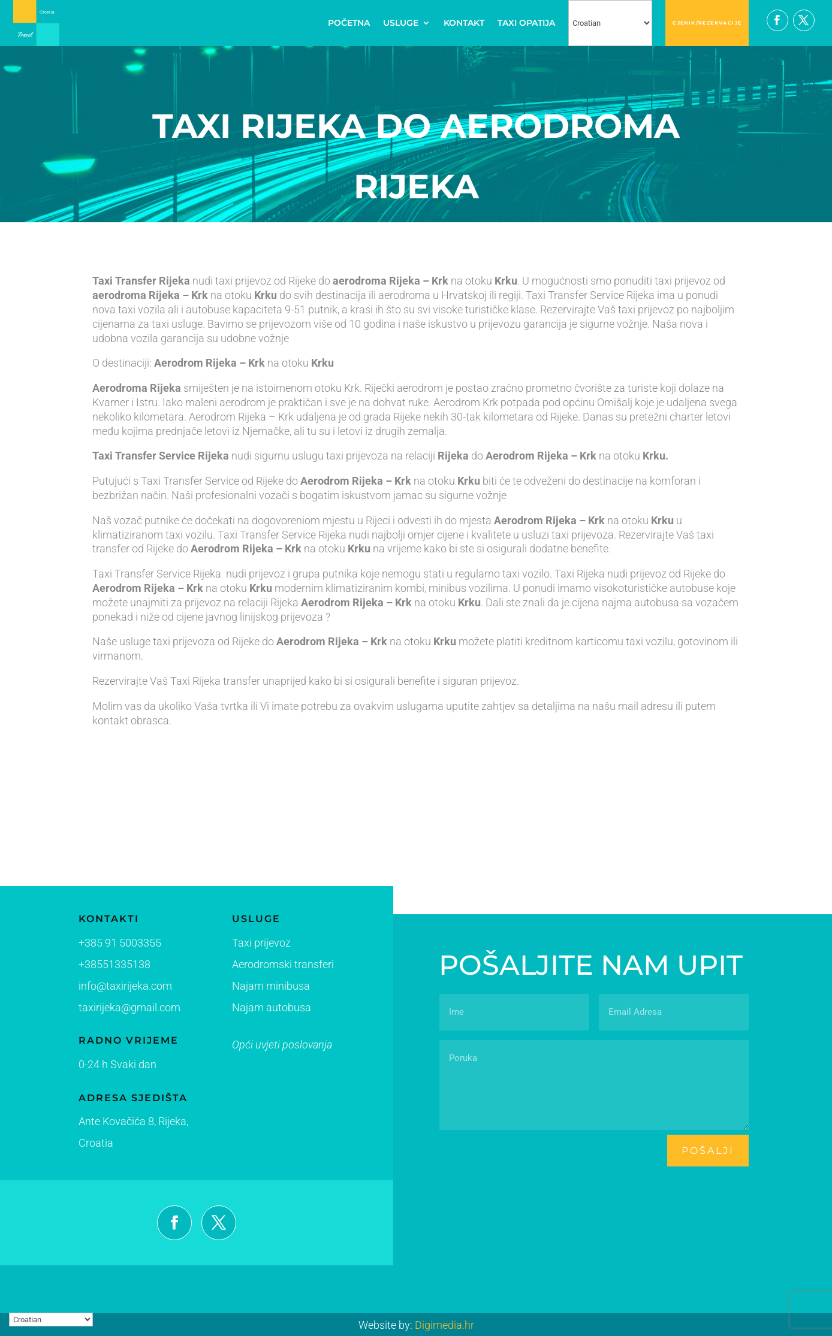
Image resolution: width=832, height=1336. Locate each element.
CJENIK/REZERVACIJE (707, 23)
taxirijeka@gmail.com (121, 1008)
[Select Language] (610, 23)
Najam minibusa (248, 988)
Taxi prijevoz (240, 947)
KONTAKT (464, 22)
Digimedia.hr (444, 1325)
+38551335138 (108, 965)
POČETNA (349, 22)
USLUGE (400, 22)
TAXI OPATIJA (526, 22)
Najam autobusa (249, 1008)
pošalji (708, 1150)
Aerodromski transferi (259, 967)
